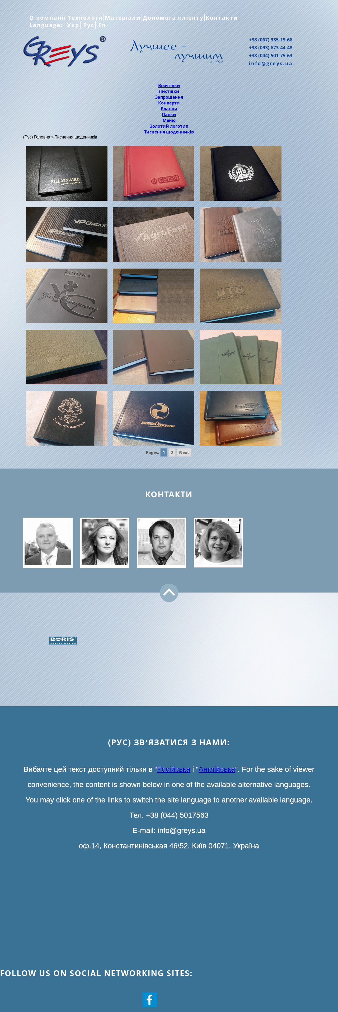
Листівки (169, 91)
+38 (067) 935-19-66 (270, 39)
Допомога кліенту (173, 17)
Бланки (169, 109)
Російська (173, 769)
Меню (169, 120)
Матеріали (123, 17)
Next (184, 452)
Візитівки (169, 85)
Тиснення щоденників (169, 132)
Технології (85, 17)
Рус (87, 25)
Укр (72, 25)
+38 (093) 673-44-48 (270, 47)
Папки (169, 114)
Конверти (169, 103)
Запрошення (169, 97)
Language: (46, 25)
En (101, 25)
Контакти (222, 17)
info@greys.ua (271, 63)
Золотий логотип (169, 126)
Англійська (217, 769)
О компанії (47, 17)
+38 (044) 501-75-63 (270, 55)
